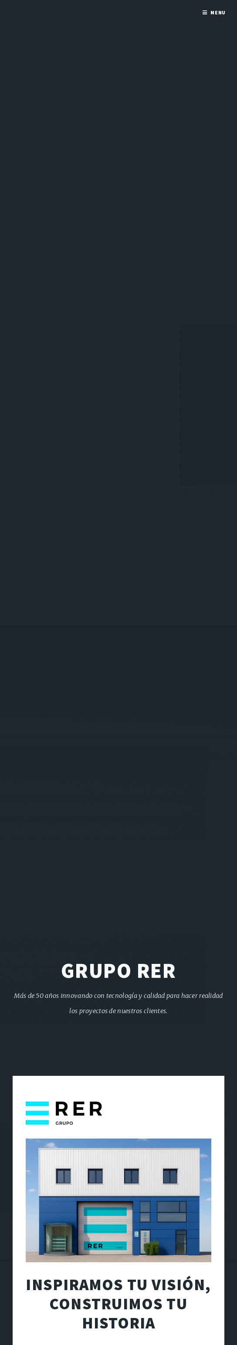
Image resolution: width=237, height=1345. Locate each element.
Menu (218, 12)
